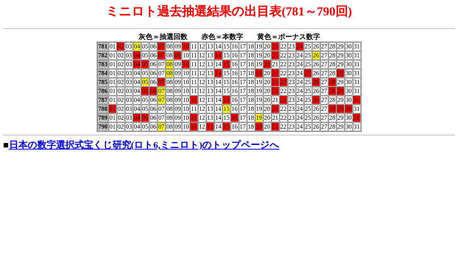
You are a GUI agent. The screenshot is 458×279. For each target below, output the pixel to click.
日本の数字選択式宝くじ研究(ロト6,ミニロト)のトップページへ (144, 145)
